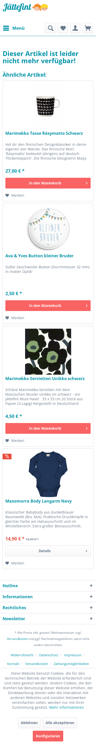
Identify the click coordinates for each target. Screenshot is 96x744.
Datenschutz (48, 655)
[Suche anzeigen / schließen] (50, 28)
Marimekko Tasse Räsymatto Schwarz (44, 133)
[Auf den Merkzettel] (14, 195)
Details (63, 550)
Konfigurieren (48, 736)
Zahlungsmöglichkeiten (71, 663)
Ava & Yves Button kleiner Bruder (39, 256)
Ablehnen (29, 722)
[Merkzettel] (63, 28)
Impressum (72, 655)
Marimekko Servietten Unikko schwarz (45, 378)
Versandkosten (17, 639)
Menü (14, 27)
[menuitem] (13, 28)
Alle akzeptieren (60, 722)
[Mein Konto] (75, 28)
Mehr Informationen (66, 707)
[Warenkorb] (88, 28)
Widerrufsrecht (22, 655)
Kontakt (13, 663)
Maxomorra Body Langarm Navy (38, 501)
